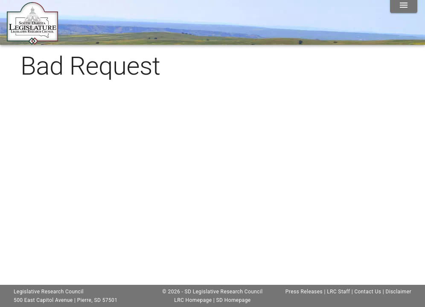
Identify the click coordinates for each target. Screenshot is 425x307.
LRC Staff (338, 292)
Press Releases (304, 292)
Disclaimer (398, 292)
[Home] (32, 41)
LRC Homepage (193, 300)
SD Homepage (233, 300)
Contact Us (367, 292)
